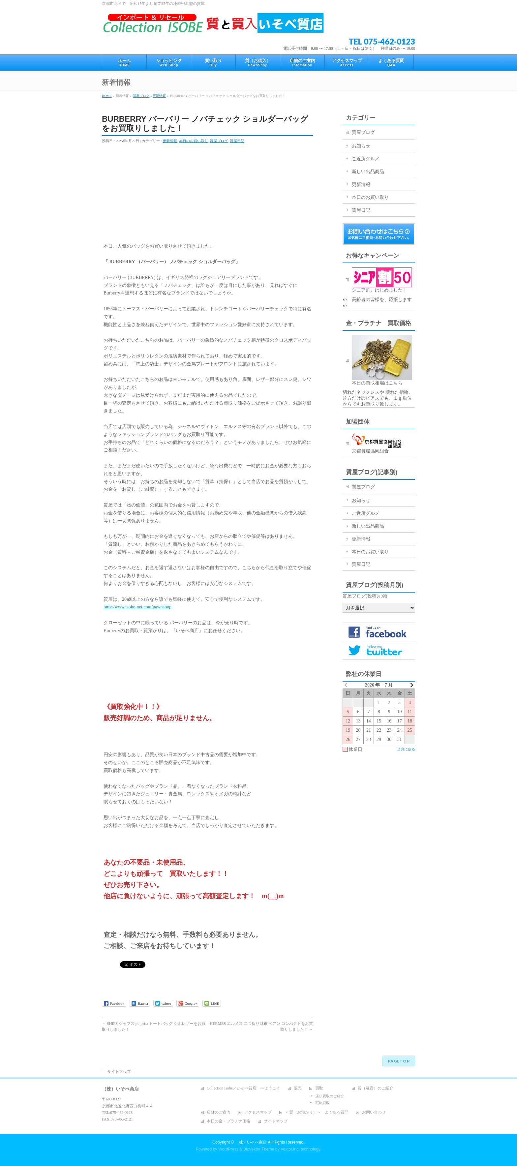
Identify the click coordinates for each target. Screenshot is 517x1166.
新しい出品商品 (368, 171)
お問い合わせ (374, 1112)
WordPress (228, 1149)
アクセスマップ (258, 1112)
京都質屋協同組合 (383, 443)
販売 (298, 1088)
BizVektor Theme (258, 1149)
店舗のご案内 (218, 1112)
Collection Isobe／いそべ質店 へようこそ (243, 1088)
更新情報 (159, 96)
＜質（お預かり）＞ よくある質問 (317, 1112)
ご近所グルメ (366, 158)
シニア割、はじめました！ (382, 280)
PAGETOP (399, 1061)
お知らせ (361, 145)
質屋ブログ (141, 96)
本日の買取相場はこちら (382, 360)
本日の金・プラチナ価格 (228, 1121)
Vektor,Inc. (290, 1149)
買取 (319, 1088)
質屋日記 (237, 141)
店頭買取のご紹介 (329, 1096)
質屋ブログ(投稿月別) (365, 596)
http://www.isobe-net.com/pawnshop (137, 606)
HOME (106, 96)
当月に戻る (406, 749)
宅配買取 (322, 1103)
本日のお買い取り (193, 141)
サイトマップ (119, 1071)
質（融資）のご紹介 (375, 1088)
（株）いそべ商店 (251, 1142)
